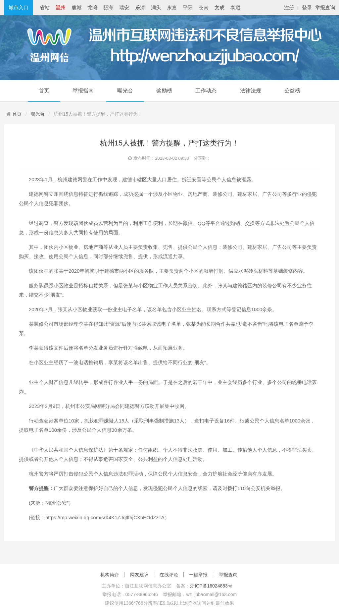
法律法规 (250, 90)
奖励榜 (164, 90)
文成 (219, 7)
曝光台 (125, 90)
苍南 (204, 7)
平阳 (188, 7)
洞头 (156, 7)
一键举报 (198, 574)
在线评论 (169, 574)
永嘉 (172, 7)
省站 (45, 7)
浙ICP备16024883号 (211, 585)
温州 (61, 7)
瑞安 (124, 7)
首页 (44, 90)
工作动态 (206, 90)
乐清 (140, 7)
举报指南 (83, 90)
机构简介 (109, 574)
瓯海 (108, 7)
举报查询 (325, 7)
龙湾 (92, 7)
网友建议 (139, 574)
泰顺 (235, 7)
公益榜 (292, 90)
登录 (307, 7)
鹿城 (76, 7)
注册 (289, 7)
